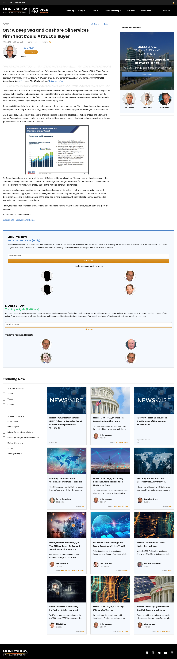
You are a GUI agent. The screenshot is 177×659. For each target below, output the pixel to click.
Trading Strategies (14, 454)
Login (5, 2)
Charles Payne (147, 107)
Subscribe (88, 260)
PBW (62, 571)
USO (120, 442)
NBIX (115, 506)
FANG (169, 571)
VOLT (75, 571)
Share (95, 24)
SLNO (119, 506)
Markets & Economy (15, 443)
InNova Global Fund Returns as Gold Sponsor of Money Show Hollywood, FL (152, 421)
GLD (161, 631)
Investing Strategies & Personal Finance (23, 437)
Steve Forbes (165, 107)
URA (72, 571)
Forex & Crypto (13, 427)
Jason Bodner (129, 107)
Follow (31, 52)
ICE (164, 631)
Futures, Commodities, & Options (20, 432)
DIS (120, 631)
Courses (131, 11)
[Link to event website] (147, 60)
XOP (123, 442)
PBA (82, 631)
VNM (169, 506)
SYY (123, 631)
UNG (69, 571)
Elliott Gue (61, 624)
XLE (126, 442)
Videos (10, 399)
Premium (166, 11)
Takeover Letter (56, 81)
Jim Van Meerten (152, 563)
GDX (158, 631)
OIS (49, 42)
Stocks (10, 448)
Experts (95, 11)
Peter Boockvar (64, 499)
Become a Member (17, 2)
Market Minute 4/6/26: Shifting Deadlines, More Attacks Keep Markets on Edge (108, 481)
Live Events (146, 11)
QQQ (123, 571)
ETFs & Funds (12, 421)
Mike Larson (106, 435)
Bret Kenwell (106, 563)
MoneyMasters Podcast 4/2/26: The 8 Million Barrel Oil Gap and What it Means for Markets (64, 546)
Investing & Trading (75, 11)
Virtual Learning (112, 11)
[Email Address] (88, 256)
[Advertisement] (147, 136)
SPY (117, 442)
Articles (10, 394)
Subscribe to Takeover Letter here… (19, 220)
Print (105, 24)
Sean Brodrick (151, 499)
